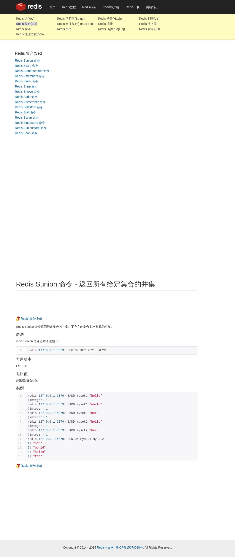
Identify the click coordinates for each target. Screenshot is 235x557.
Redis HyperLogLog (111, 29)
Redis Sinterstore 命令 (30, 122)
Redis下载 (133, 7)
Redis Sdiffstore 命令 (29, 107)
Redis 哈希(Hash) (110, 18)
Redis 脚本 (23, 29)
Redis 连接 (105, 23)
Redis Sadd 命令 (26, 97)
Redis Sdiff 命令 (25, 112)
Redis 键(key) (25, 18)
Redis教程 (69, 7)
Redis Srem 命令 (26, 86)
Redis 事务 (64, 29)
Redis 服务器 (148, 23)
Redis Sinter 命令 (26, 81)
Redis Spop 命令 (26, 133)
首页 (52, 7)
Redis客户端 (111, 7)
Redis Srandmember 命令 (32, 71)
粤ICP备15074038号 (129, 547)
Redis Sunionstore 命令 (30, 128)
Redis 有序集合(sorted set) (75, 23)
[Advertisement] (32, 202)
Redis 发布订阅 (149, 29)
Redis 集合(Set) (26, 23)
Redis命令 (89, 7)
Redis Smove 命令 (27, 91)
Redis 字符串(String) (71, 18)
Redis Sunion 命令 (27, 60)
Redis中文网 (105, 547)
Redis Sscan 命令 (27, 117)
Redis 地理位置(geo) (30, 34)
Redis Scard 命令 (26, 65)
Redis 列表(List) (149, 18)
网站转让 (152, 7)
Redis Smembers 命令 (30, 76)
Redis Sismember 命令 (30, 102)
